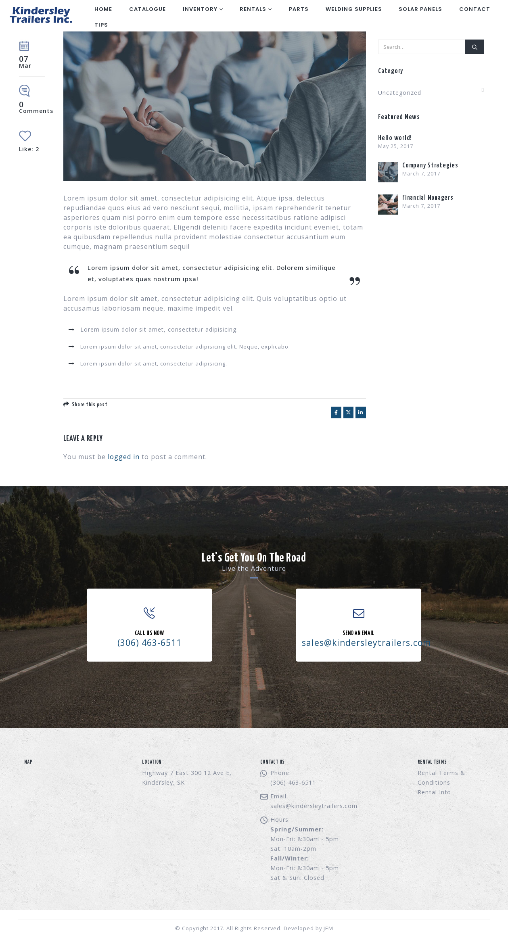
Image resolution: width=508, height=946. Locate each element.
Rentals (253, 9)
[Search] (474, 47)
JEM (328, 928)
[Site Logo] (40, 16)
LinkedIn (360, 412)
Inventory (200, 9)
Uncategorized (399, 92)
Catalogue (147, 9)
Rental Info (434, 792)
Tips (101, 25)
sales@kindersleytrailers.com (313, 806)
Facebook (336, 412)
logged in (124, 456)
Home (103, 9)
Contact (474, 9)
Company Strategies (430, 165)
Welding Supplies (354, 9)
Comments (36, 108)
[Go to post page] (388, 171)
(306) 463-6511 (149, 642)
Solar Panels (420, 9)
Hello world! (395, 138)
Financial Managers (428, 197)
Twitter (348, 412)
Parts (299, 9)
